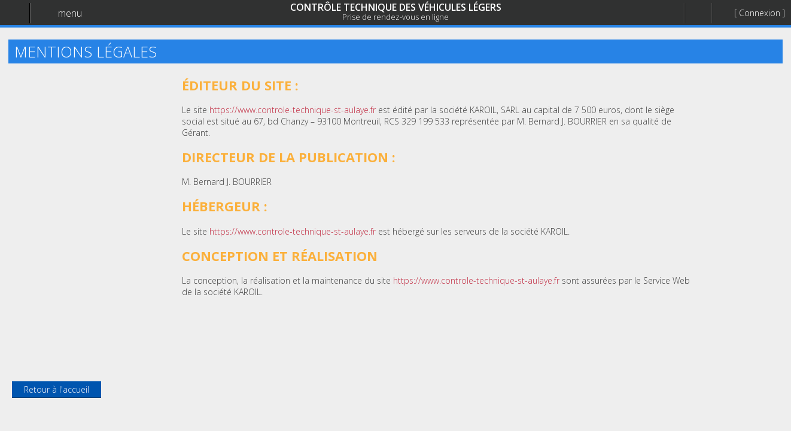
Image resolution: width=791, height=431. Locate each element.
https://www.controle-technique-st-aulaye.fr (292, 110)
